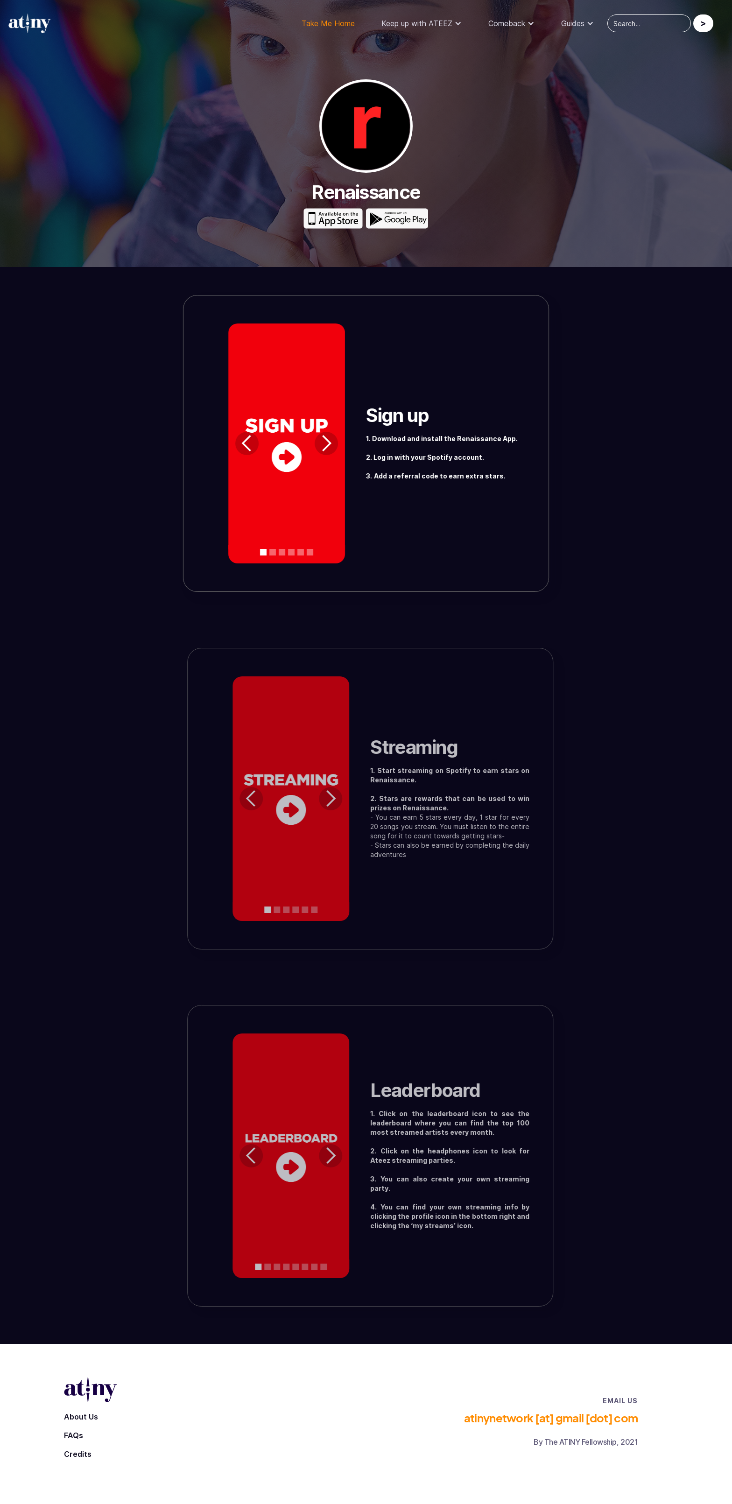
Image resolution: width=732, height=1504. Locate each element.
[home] (35, 23)
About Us (81, 1416)
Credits (78, 1454)
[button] (421, 23)
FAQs (73, 1435)
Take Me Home (328, 23)
